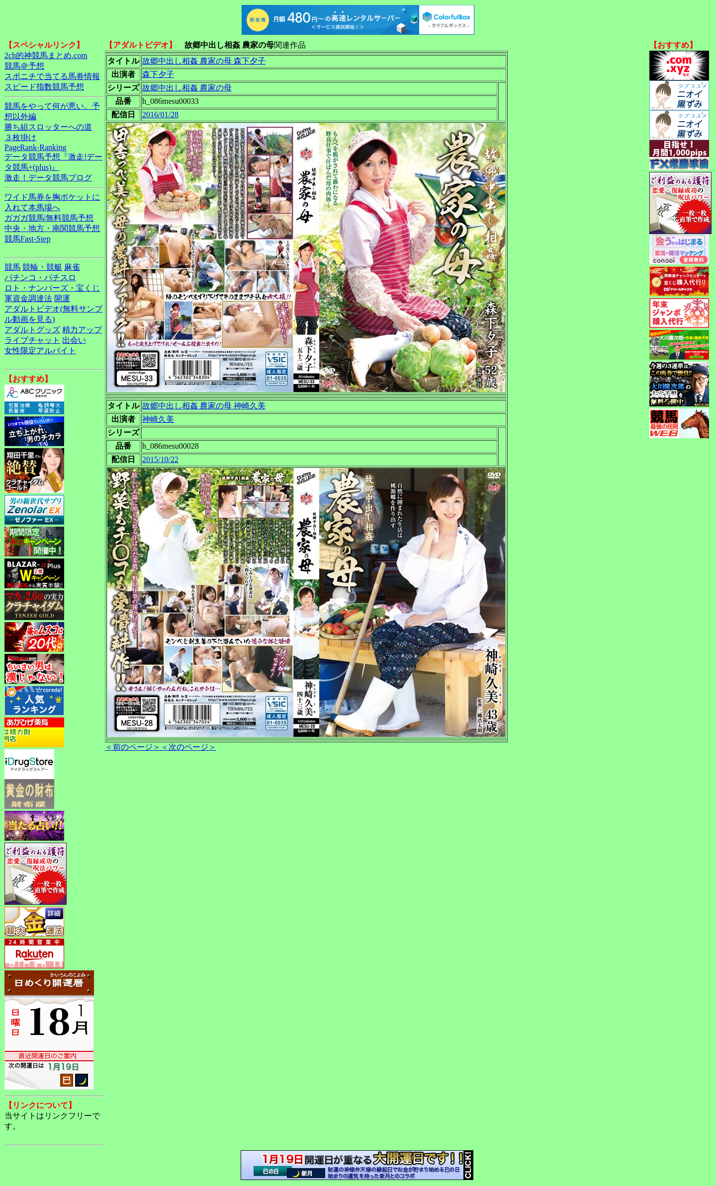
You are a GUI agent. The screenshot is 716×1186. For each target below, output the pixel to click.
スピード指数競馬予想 (44, 86)
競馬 (12, 267)
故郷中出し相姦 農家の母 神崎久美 (204, 405)
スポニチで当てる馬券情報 (52, 76)
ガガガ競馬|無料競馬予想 (48, 218)
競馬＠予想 (24, 66)
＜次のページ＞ (188, 747)
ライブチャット (32, 340)
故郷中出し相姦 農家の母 (187, 87)
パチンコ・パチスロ (40, 277)
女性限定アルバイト (40, 350)
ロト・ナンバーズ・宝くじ (52, 288)
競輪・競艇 (42, 267)
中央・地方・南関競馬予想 (52, 228)
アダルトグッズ (32, 329)
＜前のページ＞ (133, 747)
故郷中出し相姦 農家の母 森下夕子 (204, 61)
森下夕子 (158, 74)
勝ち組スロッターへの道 (48, 127)
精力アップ (82, 329)
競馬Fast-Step (27, 239)
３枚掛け (20, 137)
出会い (74, 340)
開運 (62, 298)
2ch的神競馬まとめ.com (46, 55)
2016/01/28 (160, 114)
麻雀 (72, 267)
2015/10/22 (160, 459)
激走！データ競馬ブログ (48, 177)
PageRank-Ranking (35, 147)
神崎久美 (158, 419)
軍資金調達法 (28, 298)
